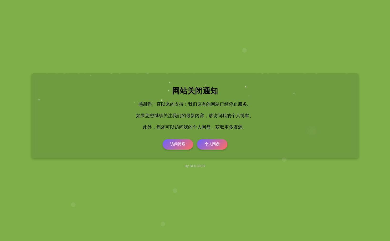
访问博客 (177, 144)
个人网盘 (212, 144)
